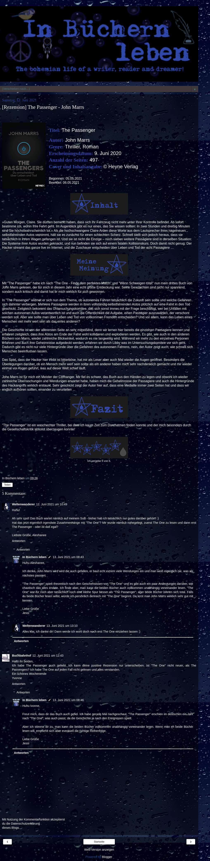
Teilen (7, 484)
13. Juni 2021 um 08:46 (68, 700)
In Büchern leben (34, 557)
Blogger (107, 857)
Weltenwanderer (23, 504)
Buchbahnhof (21, 655)
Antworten (18, 541)
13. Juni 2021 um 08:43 (68, 557)
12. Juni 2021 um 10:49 (51, 504)
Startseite (99, 841)
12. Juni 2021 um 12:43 (47, 655)
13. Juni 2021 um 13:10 (61, 625)
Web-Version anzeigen (99, 849)
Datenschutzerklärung (25, 823)
